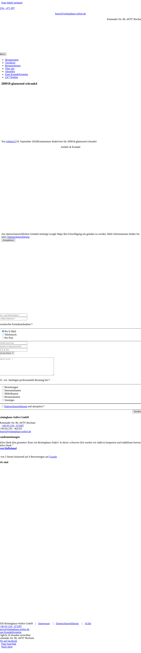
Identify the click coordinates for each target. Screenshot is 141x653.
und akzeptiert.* (24, 409)
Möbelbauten (11, 397)
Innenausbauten (13, 393)
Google (53, 460)
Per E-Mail (10, 331)
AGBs (88, 627)
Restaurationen (12, 400)
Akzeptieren (8, 240)
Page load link (8, 647)
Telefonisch (11, 334)
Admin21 (11, 141)
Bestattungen (11, 390)
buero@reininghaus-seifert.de (70, 13)
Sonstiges (9, 403)
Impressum (44, 627)
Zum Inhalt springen (12, 2)
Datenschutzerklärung (15, 409)
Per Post (9, 337)
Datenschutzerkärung (18, 237)
